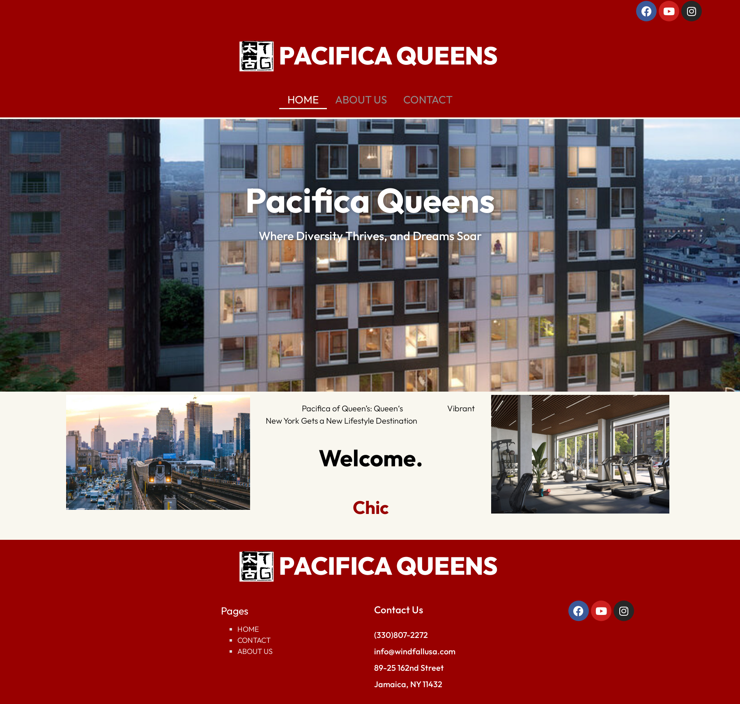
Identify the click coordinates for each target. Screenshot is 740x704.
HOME (303, 99)
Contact (254, 640)
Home (248, 629)
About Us (255, 651)
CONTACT (428, 99)
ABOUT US (361, 99)
